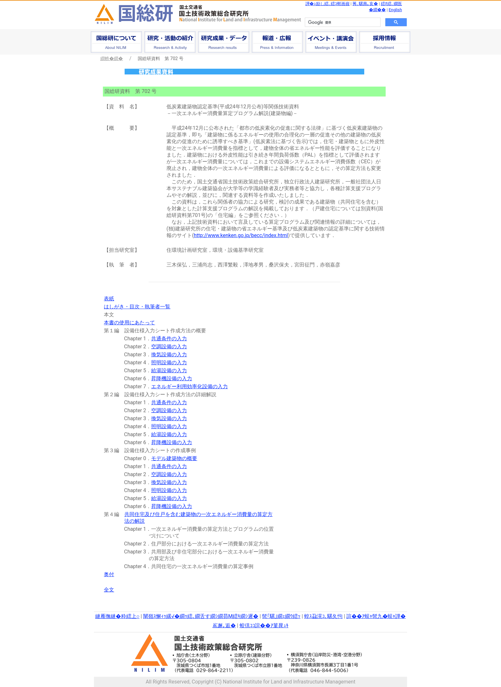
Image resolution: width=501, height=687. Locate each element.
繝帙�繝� (111, 58)
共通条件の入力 (169, 339)
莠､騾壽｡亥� (365, 3)
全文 (109, 590)
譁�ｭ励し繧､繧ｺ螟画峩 (327, 3)
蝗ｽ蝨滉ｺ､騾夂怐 (323, 616)
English (395, 9)
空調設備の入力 (169, 347)
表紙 (109, 299)
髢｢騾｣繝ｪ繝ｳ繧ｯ (281, 616)
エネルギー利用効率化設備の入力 (189, 386)
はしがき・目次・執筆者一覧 (137, 307)
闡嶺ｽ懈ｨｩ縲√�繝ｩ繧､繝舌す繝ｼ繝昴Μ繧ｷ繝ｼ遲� (200, 616)
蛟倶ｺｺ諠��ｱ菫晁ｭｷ (264, 625)
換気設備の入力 (169, 354)
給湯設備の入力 (169, 370)
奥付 (109, 574)
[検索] (342, 22)
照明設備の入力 (169, 362)
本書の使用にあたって (129, 323)
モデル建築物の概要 (174, 458)
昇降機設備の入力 (171, 378)
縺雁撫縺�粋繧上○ (117, 616)
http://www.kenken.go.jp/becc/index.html (241, 235)
